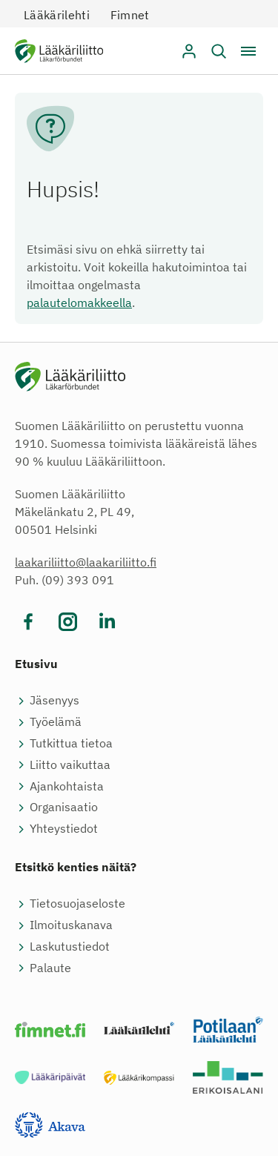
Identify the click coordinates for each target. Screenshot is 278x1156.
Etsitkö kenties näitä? (75, 866)
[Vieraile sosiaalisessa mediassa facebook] (28, 621)
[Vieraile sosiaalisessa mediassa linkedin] (107, 621)
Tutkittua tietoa (71, 743)
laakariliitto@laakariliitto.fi (85, 562)
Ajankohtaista (67, 786)
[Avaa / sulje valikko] (248, 51)
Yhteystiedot (64, 828)
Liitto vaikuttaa (70, 764)
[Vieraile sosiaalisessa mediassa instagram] (68, 621)
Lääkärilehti (57, 14)
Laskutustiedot (70, 946)
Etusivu (36, 663)
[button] (219, 51)
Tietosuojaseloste (77, 903)
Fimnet (130, 14)
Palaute (50, 967)
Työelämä (56, 721)
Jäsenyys (54, 700)
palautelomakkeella (79, 302)
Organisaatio (64, 806)
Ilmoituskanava (71, 924)
